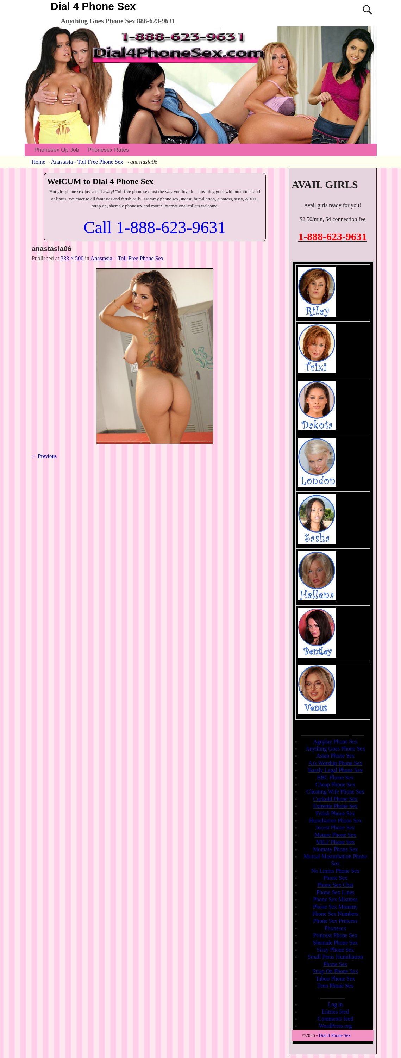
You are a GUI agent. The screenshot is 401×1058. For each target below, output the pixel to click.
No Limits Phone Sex (335, 871)
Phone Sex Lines (336, 892)
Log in (335, 1004)
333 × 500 (72, 258)
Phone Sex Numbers (335, 914)
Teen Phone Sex (335, 986)
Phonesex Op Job (57, 150)
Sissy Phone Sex (335, 950)
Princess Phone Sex (335, 935)
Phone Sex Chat (335, 885)
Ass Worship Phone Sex (335, 763)
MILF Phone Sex (335, 842)
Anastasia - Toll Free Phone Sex (87, 162)
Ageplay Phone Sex (335, 742)
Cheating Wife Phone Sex (335, 792)
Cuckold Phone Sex (335, 799)
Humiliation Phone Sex (335, 820)
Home (38, 162)
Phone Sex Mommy (335, 907)
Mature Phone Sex (335, 835)
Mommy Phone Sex (335, 849)
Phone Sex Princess (335, 921)
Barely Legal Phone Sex (335, 770)
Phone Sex (335, 878)
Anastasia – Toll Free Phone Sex (127, 258)
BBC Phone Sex (335, 777)
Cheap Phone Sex (335, 785)
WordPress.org (335, 1026)
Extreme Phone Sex (335, 806)
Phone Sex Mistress (335, 899)
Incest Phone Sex (335, 827)
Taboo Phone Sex (335, 979)
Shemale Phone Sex (335, 943)
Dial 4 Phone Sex (93, 6)
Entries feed (335, 1012)
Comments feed (335, 1019)
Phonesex (335, 928)
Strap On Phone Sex (335, 971)
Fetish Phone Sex (335, 813)
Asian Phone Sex (335, 756)
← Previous (44, 456)
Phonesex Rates (108, 150)
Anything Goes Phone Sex (335, 749)
